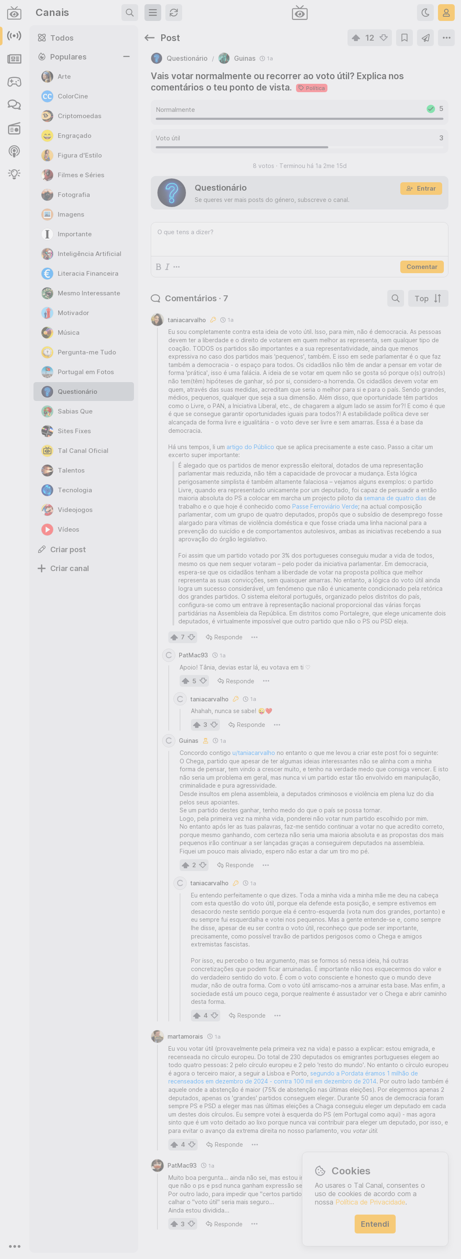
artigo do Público (250, 446)
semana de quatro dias (395, 498)
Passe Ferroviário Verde (325, 506)
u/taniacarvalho (253, 752)
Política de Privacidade (370, 1202)
